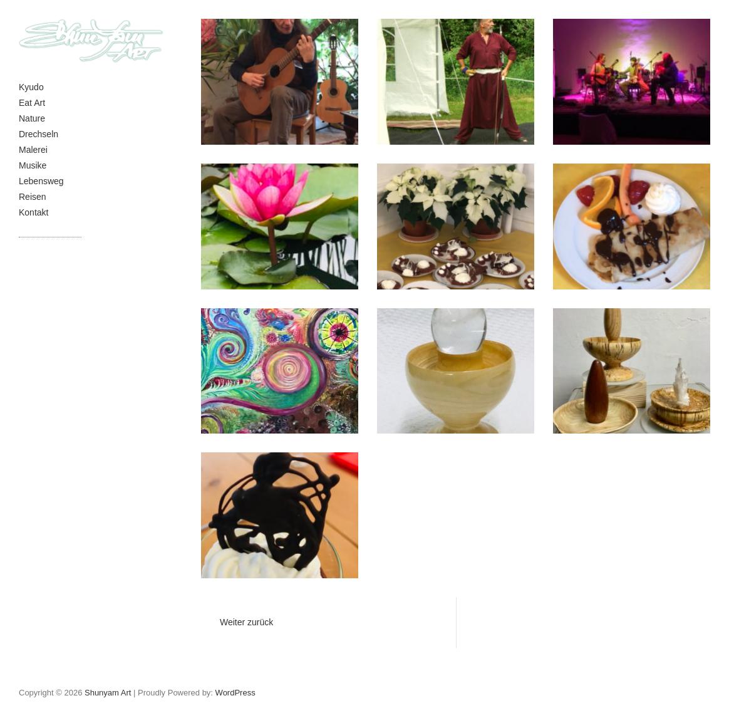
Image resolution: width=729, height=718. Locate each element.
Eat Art (32, 103)
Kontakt (33, 212)
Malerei (33, 150)
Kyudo (31, 87)
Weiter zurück (246, 622)
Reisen (32, 197)
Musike (32, 165)
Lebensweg (41, 181)
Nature (32, 118)
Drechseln (38, 134)
